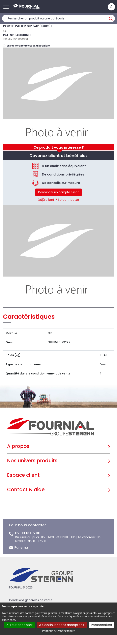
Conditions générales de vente (30, 600)
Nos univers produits (32, 460)
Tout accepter (19, 625)
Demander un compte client (58, 192)
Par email (21, 547)
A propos (18, 446)
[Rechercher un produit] (58, 18)
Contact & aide (26, 489)
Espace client (23, 475)
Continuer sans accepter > (62, 625)
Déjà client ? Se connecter (58, 199)
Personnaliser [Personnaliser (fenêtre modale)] (101, 625)
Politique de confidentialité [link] (58, 630)
